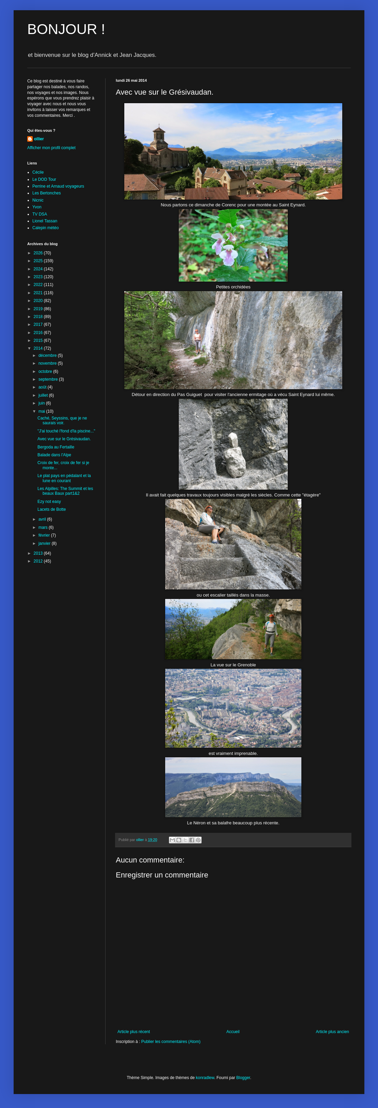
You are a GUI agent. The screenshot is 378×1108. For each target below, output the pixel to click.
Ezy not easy (49, 501)
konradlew (205, 1077)
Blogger (243, 1077)
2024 (39, 269)
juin (42, 403)
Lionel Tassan (44, 221)
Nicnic (38, 200)
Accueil (233, 1031)
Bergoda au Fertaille (55, 447)
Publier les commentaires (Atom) (171, 1041)
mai (42, 411)
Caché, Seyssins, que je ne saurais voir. (62, 420)
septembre (48, 379)
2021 (39, 292)
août (43, 387)
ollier (39, 139)
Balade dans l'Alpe (54, 455)
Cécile (38, 172)
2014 (39, 348)
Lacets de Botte (51, 509)
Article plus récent (133, 1031)
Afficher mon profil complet (51, 147)
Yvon (37, 207)
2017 (39, 324)
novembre (48, 363)
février (44, 535)
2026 (39, 253)
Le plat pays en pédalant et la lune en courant (64, 478)
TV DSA (39, 214)
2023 (39, 276)
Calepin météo (45, 227)
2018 (39, 316)
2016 (39, 332)
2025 (39, 260)
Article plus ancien (332, 1031)
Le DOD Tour (44, 179)
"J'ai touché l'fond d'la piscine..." (66, 431)
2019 (39, 308)
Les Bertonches (46, 193)
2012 (39, 561)
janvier (45, 543)
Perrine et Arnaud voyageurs (58, 186)
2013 (39, 553)
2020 (39, 300)
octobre (45, 371)
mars (43, 527)
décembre (48, 355)
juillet (43, 395)
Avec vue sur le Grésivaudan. (64, 439)
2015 (39, 340)
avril (42, 519)
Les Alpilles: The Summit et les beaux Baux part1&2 (65, 491)
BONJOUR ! (66, 29)
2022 (39, 284)
